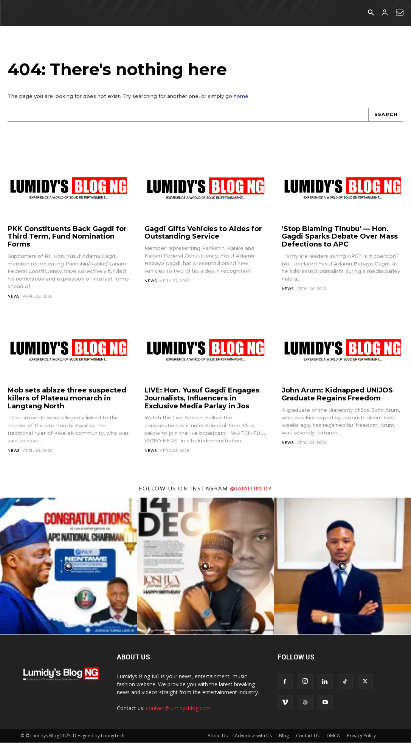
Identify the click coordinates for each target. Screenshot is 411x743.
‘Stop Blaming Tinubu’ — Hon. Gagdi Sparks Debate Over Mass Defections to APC (340, 236)
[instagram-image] (68, 566)
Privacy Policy (361, 736)
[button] (370, 13)
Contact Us (307, 736)
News (14, 297)
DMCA (333, 736)
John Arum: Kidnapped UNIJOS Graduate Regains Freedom (337, 394)
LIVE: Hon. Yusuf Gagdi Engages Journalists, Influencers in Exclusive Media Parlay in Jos (201, 398)
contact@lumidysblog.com (178, 708)
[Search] (385, 115)
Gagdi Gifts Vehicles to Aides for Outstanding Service (203, 233)
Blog (284, 736)
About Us (218, 736)
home (241, 96)
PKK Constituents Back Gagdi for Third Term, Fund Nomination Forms (67, 236)
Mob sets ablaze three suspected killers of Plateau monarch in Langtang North (67, 398)
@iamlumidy (251, 488)
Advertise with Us (253, 736)
